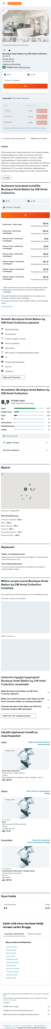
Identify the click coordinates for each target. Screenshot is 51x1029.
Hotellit (16, 1026)
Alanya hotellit (11, 953)
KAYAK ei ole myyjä (26, 1006)
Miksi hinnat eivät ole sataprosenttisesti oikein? (26, 1014)
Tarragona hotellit (12, 962)
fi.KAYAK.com (7, 1026)
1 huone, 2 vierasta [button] (11, 80)
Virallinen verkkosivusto (11, 64)
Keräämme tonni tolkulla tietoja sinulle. (26, 1010)
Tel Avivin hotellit (12, 975)
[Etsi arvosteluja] (27, 436)
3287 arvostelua (24, 67)
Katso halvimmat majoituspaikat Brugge (38, 792)
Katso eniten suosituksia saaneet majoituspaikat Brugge (38, 841)
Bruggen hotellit (10, 1028)
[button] (3, 3)
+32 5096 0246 (8, 61)
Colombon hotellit (12, 972)
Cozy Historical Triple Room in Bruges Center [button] (18, 871)
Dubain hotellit (11, 950)
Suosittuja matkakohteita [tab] (14, 934)
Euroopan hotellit (26, 1026)
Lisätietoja (7, 292)
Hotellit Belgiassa (39, 1026)
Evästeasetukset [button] (6, 307)
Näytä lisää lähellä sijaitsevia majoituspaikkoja (39, 743)
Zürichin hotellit (11, 947)
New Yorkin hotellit (12, 969)
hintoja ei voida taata (9, 1000)
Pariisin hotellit (11, 966)
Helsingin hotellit (12, 959)
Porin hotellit (10, 956)
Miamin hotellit (11, 978)
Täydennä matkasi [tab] (34, 934)
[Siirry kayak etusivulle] (15, 3)
